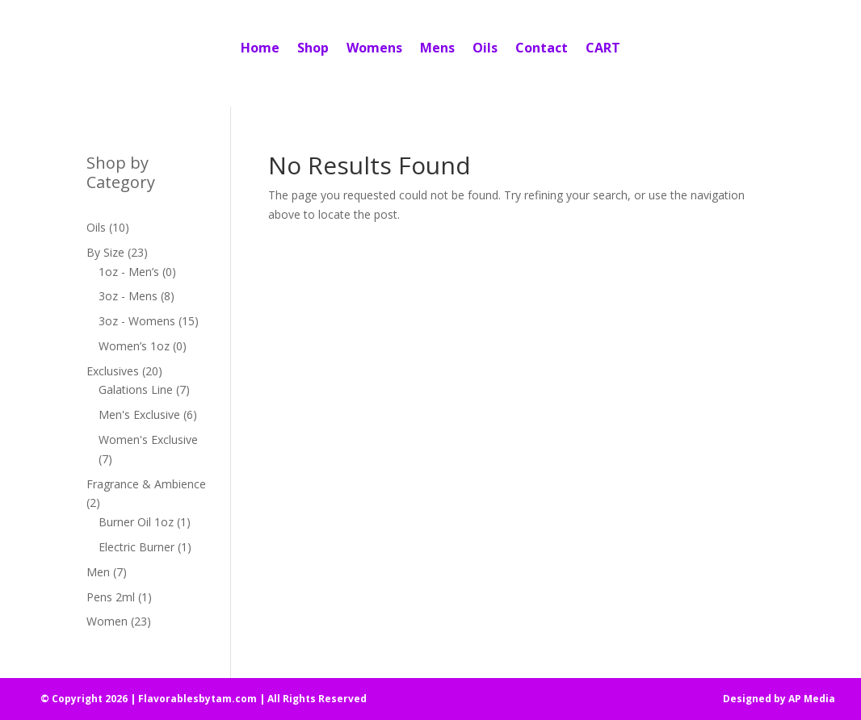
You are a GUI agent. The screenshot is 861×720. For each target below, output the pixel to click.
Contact (541, 48)
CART (603, 48)
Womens (374, 48)
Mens (437, 48)
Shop (313, 48)
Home (260, 48)
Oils (485, 48)
